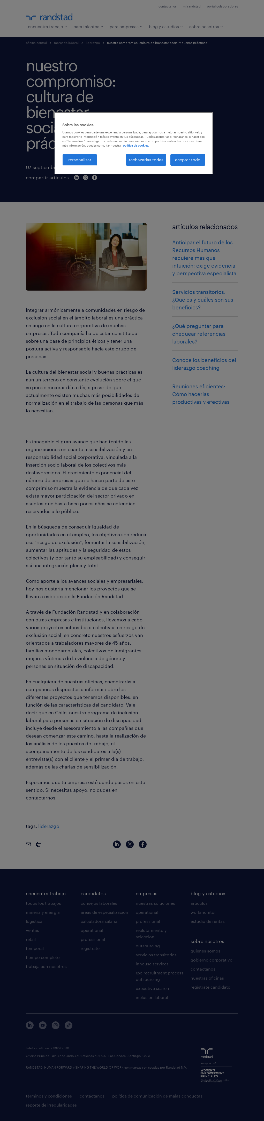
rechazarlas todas (146, 159)
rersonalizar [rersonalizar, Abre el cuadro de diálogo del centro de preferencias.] (79, 159)
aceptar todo (187, 159)
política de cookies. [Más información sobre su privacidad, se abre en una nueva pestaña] (136, 145)
